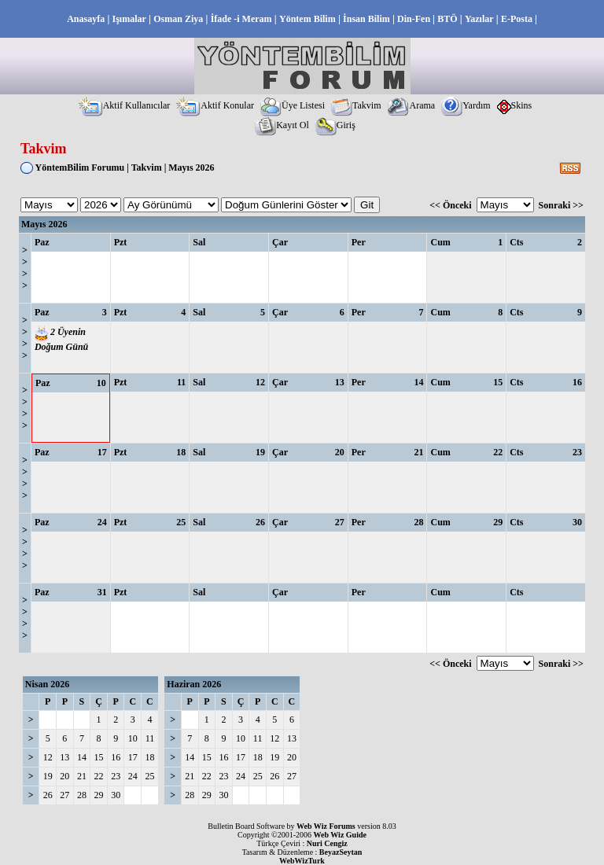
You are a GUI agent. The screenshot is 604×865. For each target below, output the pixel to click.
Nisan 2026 (47, 684)
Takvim (356, 105)
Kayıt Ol (282, 125)
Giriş (335, 125)
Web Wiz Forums (325, 826)
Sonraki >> (561, 205)
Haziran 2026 (194, 684)
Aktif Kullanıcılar (125, 105)
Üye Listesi (292, 105)
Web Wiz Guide (340, 834)
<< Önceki (450, 205)
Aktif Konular (215, 105)
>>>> (25, 268)
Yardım (465, 105)
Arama (411, 105)
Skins (514, 105)
